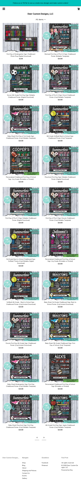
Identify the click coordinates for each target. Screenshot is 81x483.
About (24, 468)
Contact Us (26, 473)
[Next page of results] (44, 437)
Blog (23, 465)
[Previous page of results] (37, 437)
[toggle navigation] (4, 9)
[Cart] (78, 9)
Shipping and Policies (29, 471)
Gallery (24, 478)
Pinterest (45, 465)
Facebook (45, 463)
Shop (24, 463)
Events (24, 476)
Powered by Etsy (67, 470)
